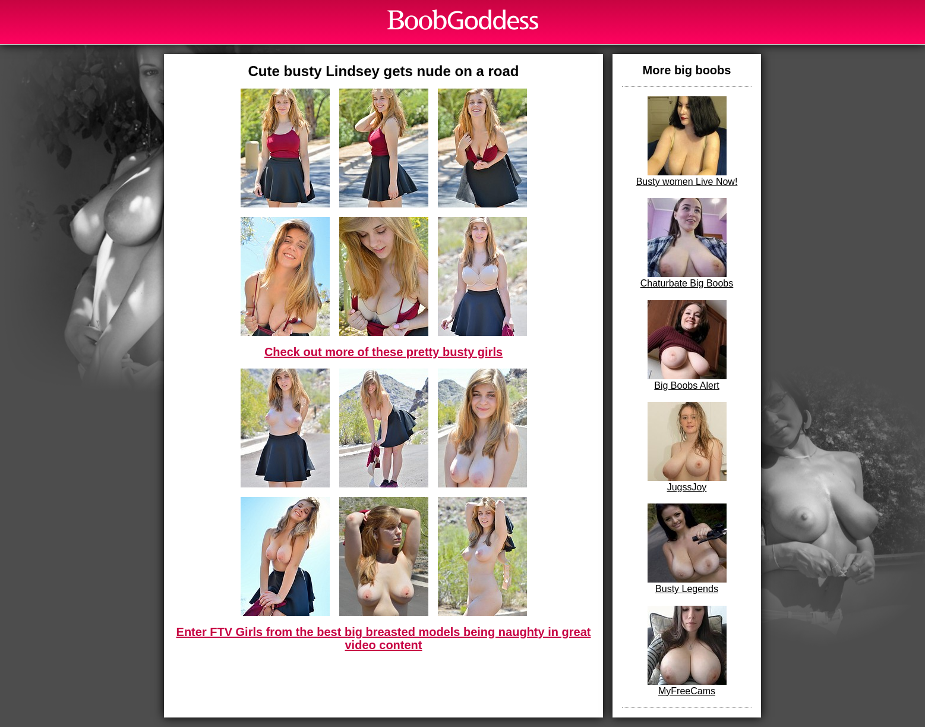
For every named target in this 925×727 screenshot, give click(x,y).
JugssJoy (687, 447)
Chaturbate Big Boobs (687, 243)
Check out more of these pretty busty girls (383, 351)
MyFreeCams (687, 651)
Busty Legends (687, 548)
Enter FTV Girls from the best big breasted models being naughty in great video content (383, 638)
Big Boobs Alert (687, 345)
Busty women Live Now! (687, 141)
